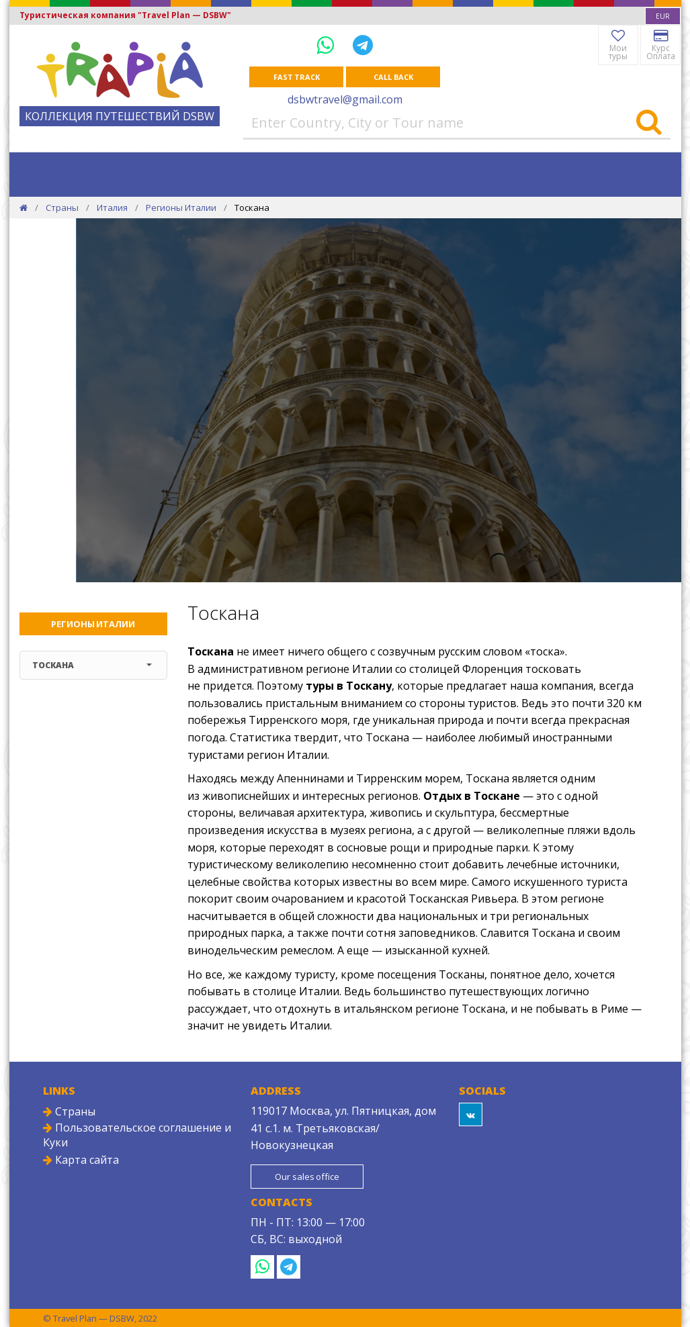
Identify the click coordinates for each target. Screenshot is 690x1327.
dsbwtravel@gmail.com (345, 99)
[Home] (23, 207)
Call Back (393, 77)
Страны (62, 207)
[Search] (648, 123)
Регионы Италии (181, 207)
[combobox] (663, 16)
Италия (112, 207)
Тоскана (92, 665)
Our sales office (307, 1177)
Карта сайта (81, 1159)
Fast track (296, 77)
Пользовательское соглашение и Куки (137, 1135)
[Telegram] (363, 44)
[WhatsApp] (327, 44)
